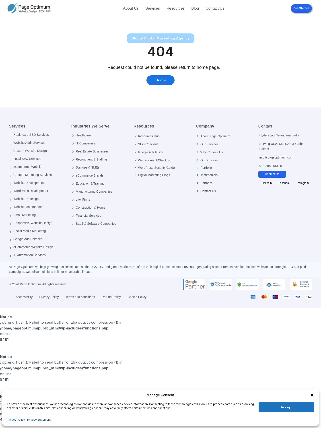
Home (160, 80)
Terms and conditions (80, 297)
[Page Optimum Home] (29, 8)
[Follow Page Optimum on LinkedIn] (266, 183)
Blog (195, 8)
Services (152, 8)
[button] (312, 395)
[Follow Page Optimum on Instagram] (303, 183)
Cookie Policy (137, 297)
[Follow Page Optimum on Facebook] (284, 183)
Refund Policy (111, 297)
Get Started (301, 8)
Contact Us (215, 8)
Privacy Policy (16, 419)
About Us (131, 8)
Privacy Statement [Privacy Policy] (39, 419)
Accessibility (24, 297)
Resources (176, 8)
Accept (286, 407)
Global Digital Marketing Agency (160, 38)
